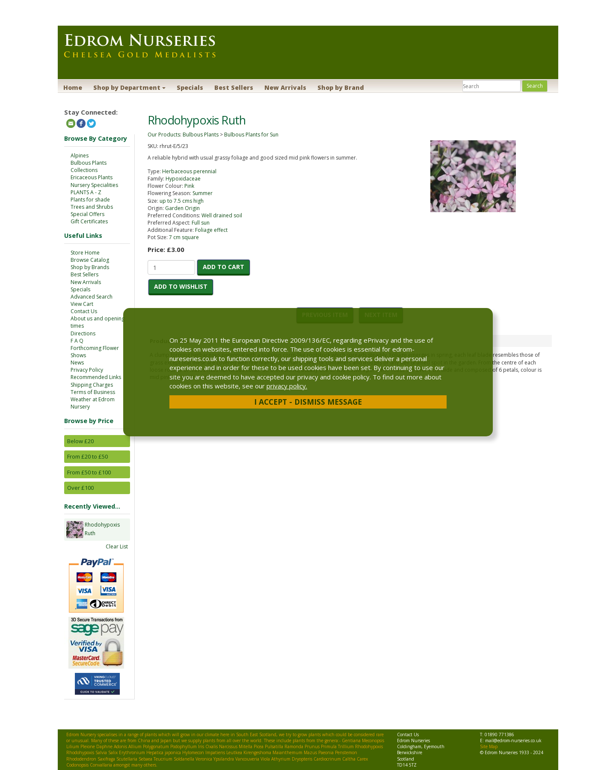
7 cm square (184, 237)
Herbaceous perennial (189, 171)
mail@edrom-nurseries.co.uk (513, 740)
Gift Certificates (89, 221)
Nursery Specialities (94, 185)
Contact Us (84, 311)
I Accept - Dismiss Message (308, 402)
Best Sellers (233, 87)
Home (72, 87)
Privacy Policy (87, 369)
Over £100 (80, 488)
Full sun (201, 222)
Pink (189, 186)
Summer (202, 193)
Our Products (164, 134)
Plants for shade (90, 199)
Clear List (117, 546)
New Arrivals (285, 87)
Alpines (80, 155)
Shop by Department (129, 87)
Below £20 (80, 441)
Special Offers (87, 214)
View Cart (82, 304)
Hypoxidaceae (183, 178)
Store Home (85, 252)
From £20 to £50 (87, 456)
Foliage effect (211, 230)
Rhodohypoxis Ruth (102, 529)
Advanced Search (92, 296)
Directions (83, 333)
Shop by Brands (90, 267)
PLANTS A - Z (86, 192)
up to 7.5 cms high (182, 200)
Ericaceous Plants (92, 177)
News (77, 362)
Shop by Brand (340, 87)
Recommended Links (96, 377)
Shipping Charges (92, 384)
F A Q (77, 340)
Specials (190, 87)
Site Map (489, 746)
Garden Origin (182, 208)
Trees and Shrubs (92, 206)
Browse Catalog (90, 260)
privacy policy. (287, 386)
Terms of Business (93, 392)
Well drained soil (221, 215)
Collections (84, 170)
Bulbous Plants (89, 162)
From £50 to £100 (89, 472)
